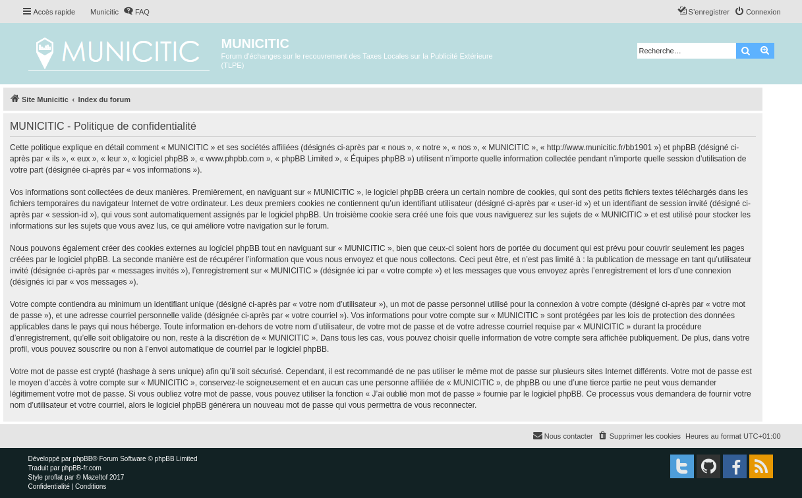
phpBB (82, 458)
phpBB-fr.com (81, 468)
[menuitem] (136, 12)
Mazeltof (94, 477)
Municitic (104, 12)
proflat (54, 477)
